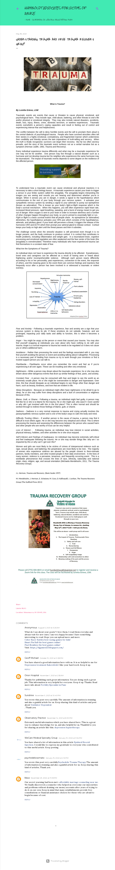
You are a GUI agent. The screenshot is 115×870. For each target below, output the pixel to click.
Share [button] (18, 604)
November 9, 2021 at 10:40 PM (48, 695)
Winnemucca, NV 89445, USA (35, 612)
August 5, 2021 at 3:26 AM (49, 628)
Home (27, 19)
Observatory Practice (35, 718)
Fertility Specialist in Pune (53, 685)
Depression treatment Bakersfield (41, 665)
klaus (27, 778)
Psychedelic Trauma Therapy (72, 762)
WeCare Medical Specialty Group (41, 738)
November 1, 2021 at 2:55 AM (52, 675)
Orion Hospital (32, 675)
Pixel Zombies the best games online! (42, 645)
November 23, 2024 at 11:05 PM (44, 778)
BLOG (24, 608)
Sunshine (29, 695)
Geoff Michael (32, 658)
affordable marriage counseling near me (78, 782)
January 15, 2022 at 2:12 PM (57, 758)
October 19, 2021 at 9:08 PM (51, 658)
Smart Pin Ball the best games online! (42, 642)
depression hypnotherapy (67, 727)
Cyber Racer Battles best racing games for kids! (47, 639)
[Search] (97, 8)
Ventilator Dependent (41, 705)
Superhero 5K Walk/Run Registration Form (51, 19)
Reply (27, 652)
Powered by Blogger (57, 861)
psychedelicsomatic (35, 758)
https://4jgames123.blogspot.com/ (47, 647)
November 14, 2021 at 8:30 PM (59, 718)
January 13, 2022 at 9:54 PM (70, 738)
